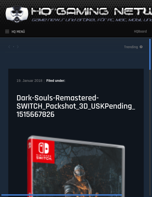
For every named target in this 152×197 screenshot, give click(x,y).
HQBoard (140, 31)
